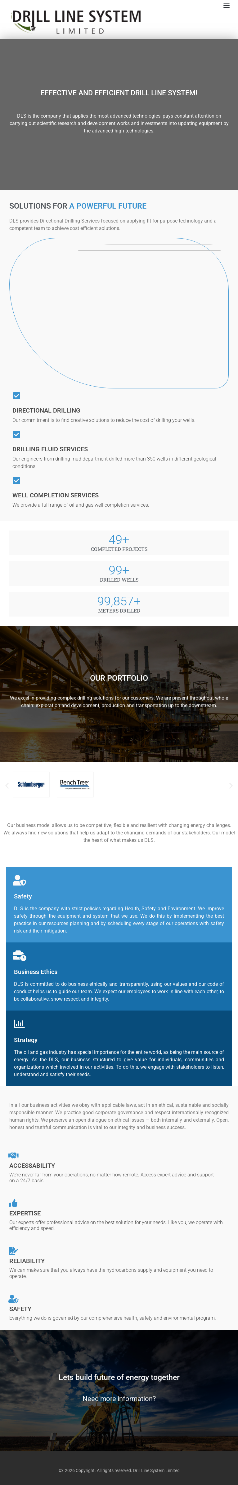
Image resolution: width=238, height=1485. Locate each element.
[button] (227, 5)
